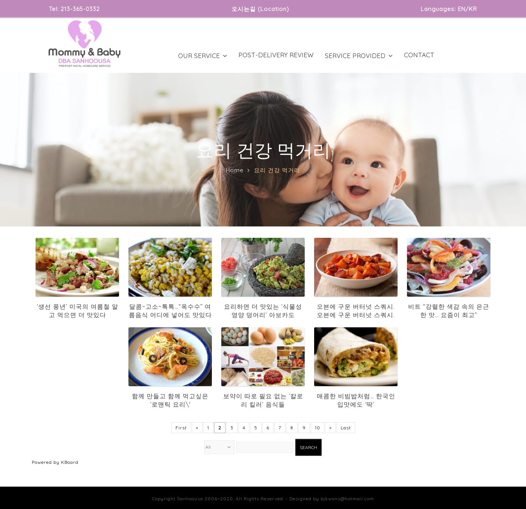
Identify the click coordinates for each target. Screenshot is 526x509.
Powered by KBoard (55, 462)
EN (461, 9)
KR (473, 9)
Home (235, 170)
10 (317, 427)
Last (346, 427)
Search (308, 447)
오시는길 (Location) (260, 9)
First (181, 427)
